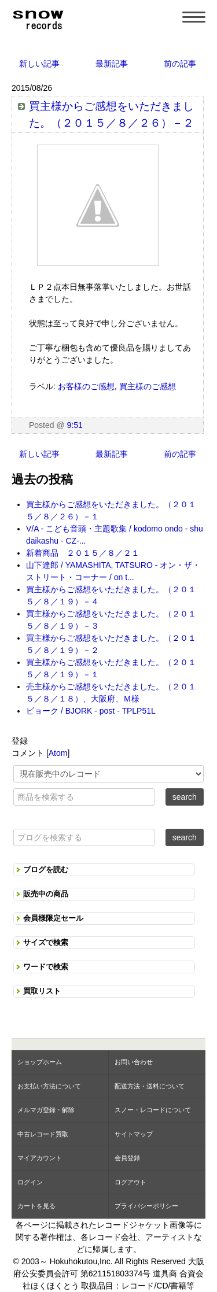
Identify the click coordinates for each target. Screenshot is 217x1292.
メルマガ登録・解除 (46, 1109)
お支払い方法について (49, 1086)
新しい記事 (39, 63)
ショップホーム (39, 1061)
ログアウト (130, 1182)
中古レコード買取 (42, 1134)
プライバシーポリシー (146, 1205)
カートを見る (36, 1205)
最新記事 (111, 63)
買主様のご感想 (147, 386)
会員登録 (127, 1157)
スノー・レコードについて (153, 1109)
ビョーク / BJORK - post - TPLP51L (91, 710)
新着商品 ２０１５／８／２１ (82, 553)
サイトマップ (134, 1134)
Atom (58, 753)
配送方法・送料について (150, 1086)
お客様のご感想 (86, 386)
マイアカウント (39, 1157)
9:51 (75, 425)
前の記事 (180, 63)
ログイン (30, 1182)
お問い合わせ (134, 1061)
